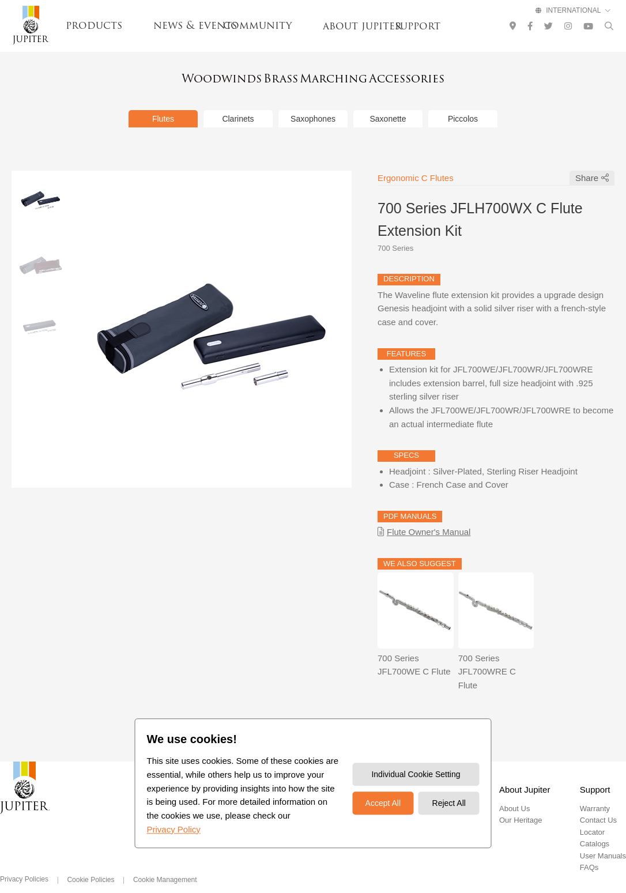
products (94, 25)
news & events (195, 25)
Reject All (449, 803)
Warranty (595, 793)
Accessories (447, 76)
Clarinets (238, 104)
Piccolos (463, 104)
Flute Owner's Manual (428, 517)
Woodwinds (181, 76)
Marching (349, 76)
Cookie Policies (90, 864)
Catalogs (594, 828)
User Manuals (603, 841)
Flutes (163, 104)
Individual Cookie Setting (415, 774)
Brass (268, 76)
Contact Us (598, 805)
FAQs (589, 852)
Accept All (383, 803)
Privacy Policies (24, 864)
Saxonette (387, 104)
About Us (514, 793)
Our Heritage (520, 805)
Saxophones (313, 104)
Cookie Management (165, 864)
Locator (592, 817)
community (257, 25)
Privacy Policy (173, 829)
